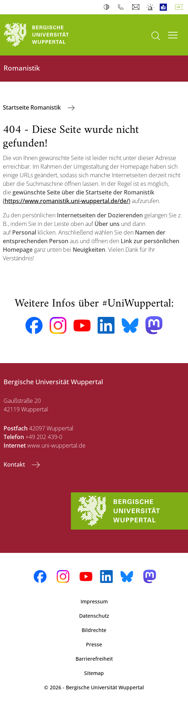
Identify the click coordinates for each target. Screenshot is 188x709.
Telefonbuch (122, 7)
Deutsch (180, 7)
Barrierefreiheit (94, 658)
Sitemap (94, 673)
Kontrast (107, 7)
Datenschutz (94, 615)
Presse (94, 644)
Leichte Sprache (164, 7)
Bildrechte (94, 630)
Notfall (150, 7)
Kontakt (15, 464)
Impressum (94, 601)
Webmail (136, 7)
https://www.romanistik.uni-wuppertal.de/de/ (67, 201)
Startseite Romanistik (32, 107)
